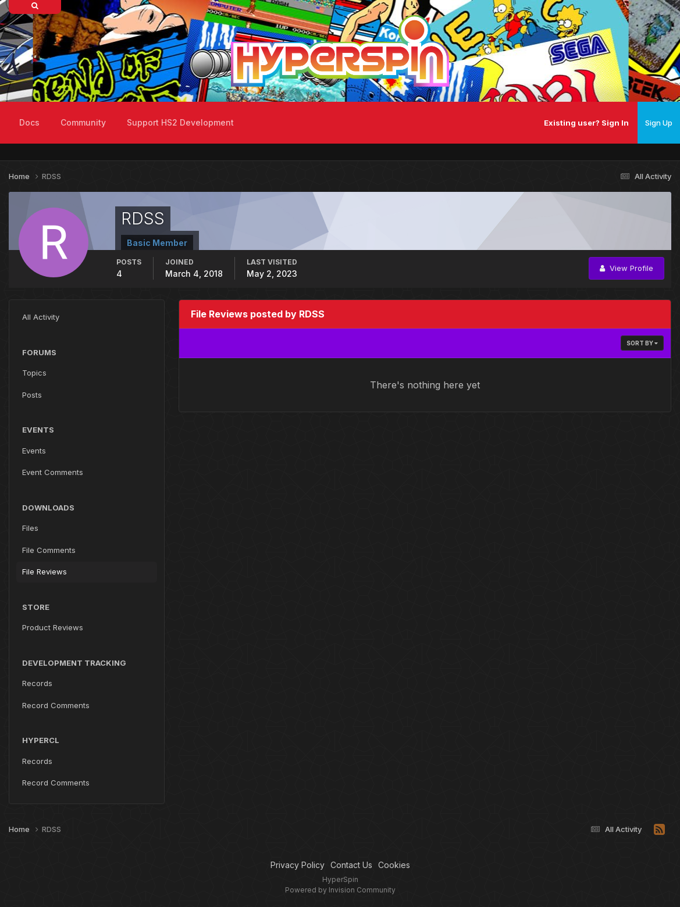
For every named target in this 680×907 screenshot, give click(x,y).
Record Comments (56, 705)
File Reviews (44, 571)
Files (30, 528)
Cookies (394, 865)
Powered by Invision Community (340, 889)
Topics (34, 372)
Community (83, 122)
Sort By (642, 343)
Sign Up (658, 122)
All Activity (40, 317)
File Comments (49, 550)
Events (34, 450)
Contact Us (351, 865)
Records (37, 683)
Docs (29, 122)
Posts (32, 394)
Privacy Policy (297, 865)
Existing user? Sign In (586, 122)
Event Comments (52, 472)
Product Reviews (52, 627)
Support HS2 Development (180, 122)
